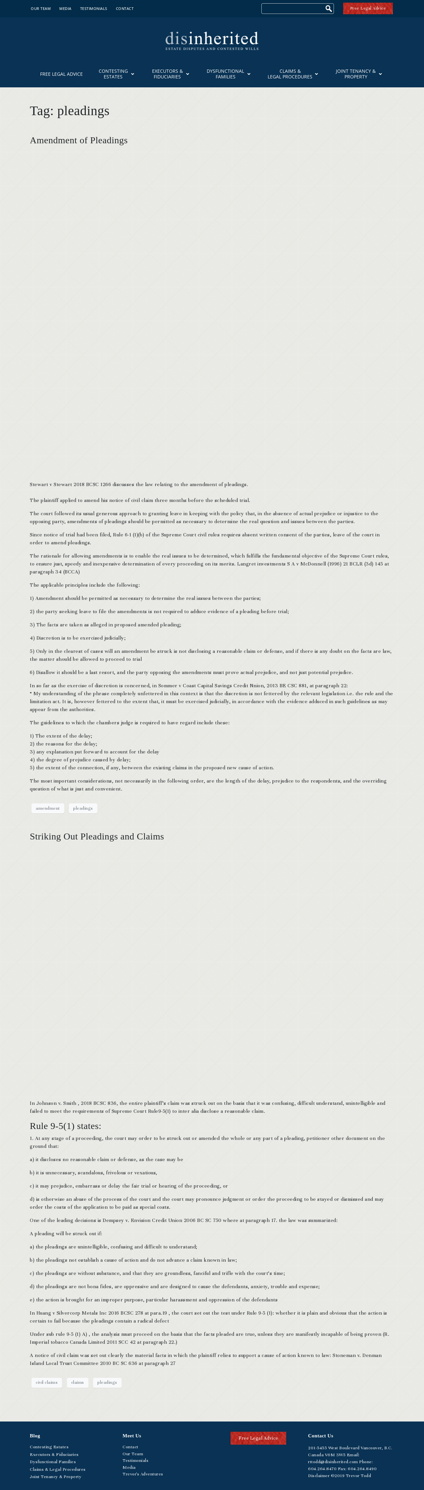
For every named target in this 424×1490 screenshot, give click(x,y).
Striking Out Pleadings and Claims (97, 836)
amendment (48, 808)
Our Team (41, 8)
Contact (125, 8)
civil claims (47, 1382)
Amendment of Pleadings (79, 140)
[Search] (330, 9)
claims (77, 1382)
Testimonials (93, 8)
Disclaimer (319, 1475)
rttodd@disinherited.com (333, 1462)
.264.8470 (322, 1468)
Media (65, 8)
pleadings (83, 808)
